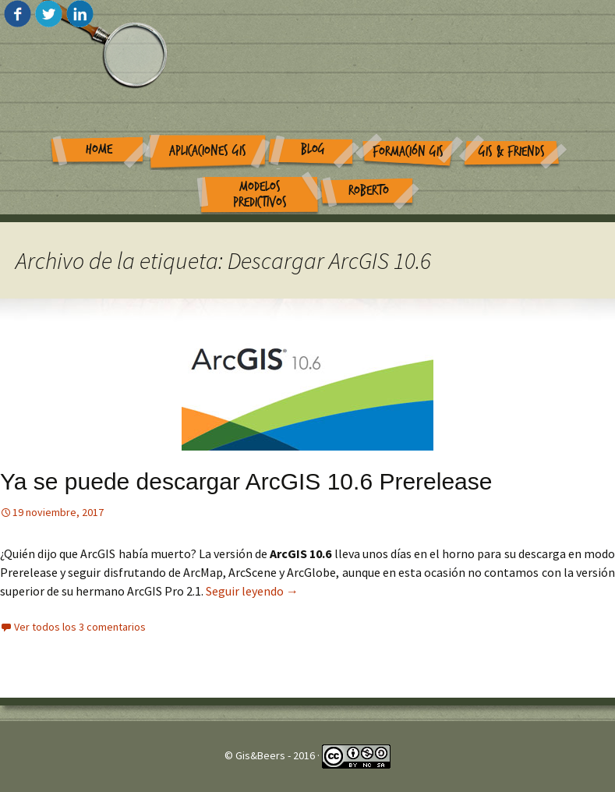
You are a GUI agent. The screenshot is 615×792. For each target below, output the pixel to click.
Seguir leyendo (252, 591)
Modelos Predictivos (260, 194)
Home (99, 149)
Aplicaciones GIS (207, 151)
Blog (313, 149)
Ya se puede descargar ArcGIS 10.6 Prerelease (246, 481)
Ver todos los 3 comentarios (80, 627)
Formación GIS (408, 151)
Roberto (368, 190)
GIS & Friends (512, 151)
